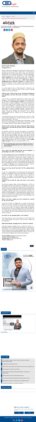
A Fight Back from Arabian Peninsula (10, 364)
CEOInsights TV (6, 313)
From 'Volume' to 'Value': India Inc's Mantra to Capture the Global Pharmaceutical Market (16, 361)
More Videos (4, 332)
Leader (13, 16)
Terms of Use (23, 417)
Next (31, 246)
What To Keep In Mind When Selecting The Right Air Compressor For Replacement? (16, 372)
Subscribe (29, 417)
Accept (19, 412)
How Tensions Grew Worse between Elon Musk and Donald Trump (16, 378)
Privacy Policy (17, 417)
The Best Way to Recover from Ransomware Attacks (13, 375)
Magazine (8, 16)
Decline (29, 412)
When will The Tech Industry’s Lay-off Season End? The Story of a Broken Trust (18, 366)
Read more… (16, 410)
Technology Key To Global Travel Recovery (11, 369)
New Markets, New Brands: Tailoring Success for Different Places (16, 380)
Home (3, 16)
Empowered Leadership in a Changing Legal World (13, 383)
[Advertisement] (11, 242)
